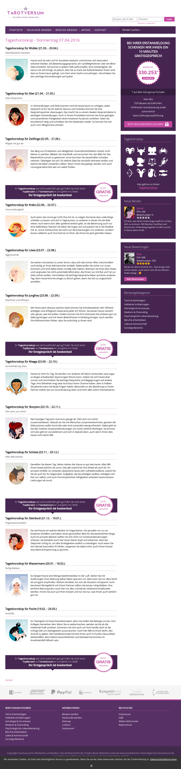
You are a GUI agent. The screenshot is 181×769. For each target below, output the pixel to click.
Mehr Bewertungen (135, 279)
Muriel (140, 208)
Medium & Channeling (136, 312)
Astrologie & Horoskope (136, 308)
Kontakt (100, 30)
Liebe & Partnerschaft (135, 323)
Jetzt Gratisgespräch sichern (148, 124)
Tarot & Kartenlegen (134, 300)
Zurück (9, 680)
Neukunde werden (39, 30)
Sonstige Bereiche (133, 327)
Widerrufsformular (128, 721)
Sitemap (66, 721)
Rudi (139, 254)
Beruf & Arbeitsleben (135, 320)
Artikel (86, 30)
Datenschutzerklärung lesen (163, 759)
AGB (121, 717)
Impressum (68, 728)
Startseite (16, 30)
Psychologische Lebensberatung (141, 316)
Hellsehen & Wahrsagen (136, 304)
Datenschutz (125, 724)
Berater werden (66, 30)
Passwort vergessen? (146, 23)
